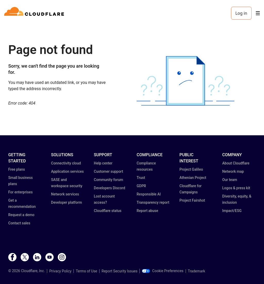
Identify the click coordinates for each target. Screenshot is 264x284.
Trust (141, 178)
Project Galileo (191, 169)
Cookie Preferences (162, 271)
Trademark (196, 271)
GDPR (141, 186)
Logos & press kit (236, 188)
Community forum (108, 180)
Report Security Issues (119, 271)
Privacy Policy (60, 271)
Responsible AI (149, 194)
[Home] (35, 13)
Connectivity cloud (66, 163)
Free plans (16, 169)
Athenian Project (192, 178)
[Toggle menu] (258, 13)
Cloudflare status (107, 211)
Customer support (108, 171)
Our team (229, 180)
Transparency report (153, 202)
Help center (103, 163)
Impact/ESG (232, 211)
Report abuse (147, 211)
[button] (185, 81)
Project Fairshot (192, 200)
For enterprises (20, 192)
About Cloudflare (236, 163)
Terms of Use (86, 271)
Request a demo (21, 215)
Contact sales (19, 223)
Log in (241, 13)
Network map (233, 171)
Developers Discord (109, 188)
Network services (65, 194)
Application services (67, 171)
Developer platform (66, 202)
